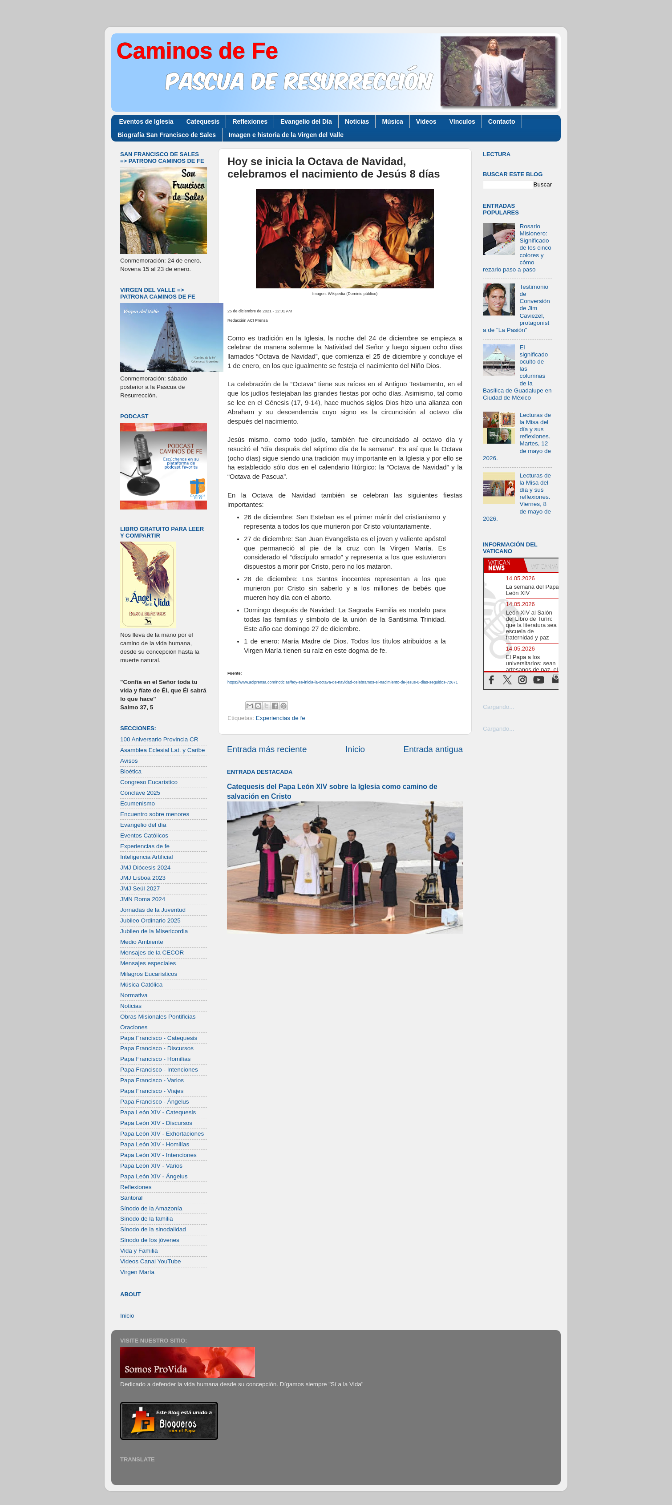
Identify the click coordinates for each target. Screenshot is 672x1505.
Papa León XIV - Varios (151, 1165)
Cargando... (498, 707)
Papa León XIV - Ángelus (154, 1176)
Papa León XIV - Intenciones (158, 1155)
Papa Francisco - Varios (152, 1080)
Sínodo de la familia (146, 1218)
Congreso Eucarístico (149, 782)
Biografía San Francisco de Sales (166, 134)
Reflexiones (249, 121)
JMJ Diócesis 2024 (145, 867)
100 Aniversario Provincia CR (159, 739)
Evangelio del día (143, 824)
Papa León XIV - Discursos (156, 1123)
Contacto (501, 121)
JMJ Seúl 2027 (140, 888)
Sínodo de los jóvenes (149, 1240)
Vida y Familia (139, 1250)
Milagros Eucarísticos (148, 974)
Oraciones (134, 1027)
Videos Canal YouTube (150, 1261)
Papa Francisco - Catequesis (158, 1038)
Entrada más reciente (267, 749)
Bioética (131, 771)
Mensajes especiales (148, 963)
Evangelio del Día (306, 121)
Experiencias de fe (280, 718)
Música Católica (141, 984)
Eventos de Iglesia (146, 121)
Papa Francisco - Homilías (155, 1059)
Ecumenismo (137, 803)
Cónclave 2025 (140, 792)
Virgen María (137, 1272)
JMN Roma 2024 (142, 899)
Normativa (134, 995)
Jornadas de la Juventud (153, 909)
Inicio (355, 749)
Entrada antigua (433, 749)
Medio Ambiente (141, 942)
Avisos (129, 760)
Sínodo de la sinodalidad (153, 1229)
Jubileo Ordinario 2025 (150, 920)
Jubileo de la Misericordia (154, 931)
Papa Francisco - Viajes (151, 1091)
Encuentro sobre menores (154, 814)
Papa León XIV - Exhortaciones (162, 1133)
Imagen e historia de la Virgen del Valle (286, 134)
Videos (426, 121)
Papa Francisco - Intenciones (159, 1069)
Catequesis (203, 121)
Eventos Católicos (144, 835)
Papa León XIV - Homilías (154, 1144)
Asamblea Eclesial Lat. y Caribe (162, 750)
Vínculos (462, 121)
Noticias (357, 121)
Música (392, 121)
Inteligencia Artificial (146, 857)
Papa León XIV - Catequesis (158, 1112)
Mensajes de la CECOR (152, 952)
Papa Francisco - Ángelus (154, 1101)
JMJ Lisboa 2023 (143, 877)
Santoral (131, 1197)
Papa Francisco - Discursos (157, 1048)
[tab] (504, 565)
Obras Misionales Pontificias (158, 1016)
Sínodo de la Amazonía (151, 1208)
